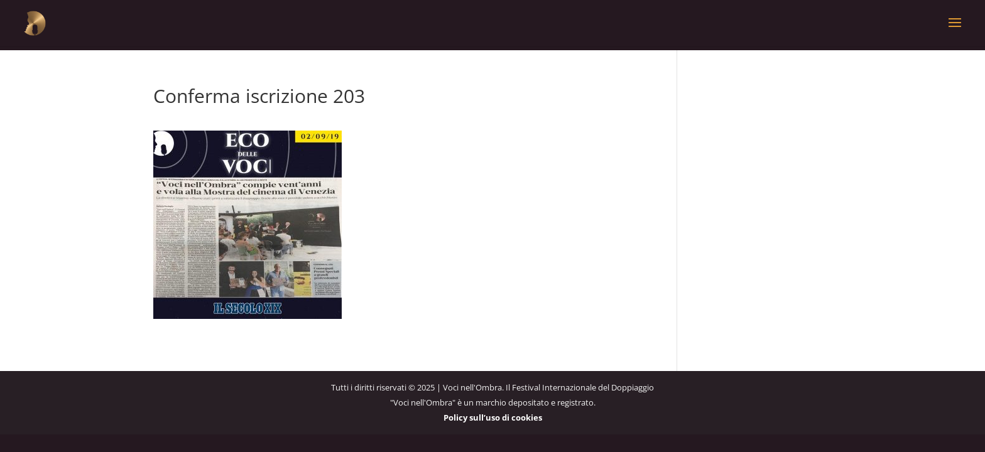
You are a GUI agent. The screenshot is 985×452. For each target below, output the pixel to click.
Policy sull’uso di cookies (493, 417)
